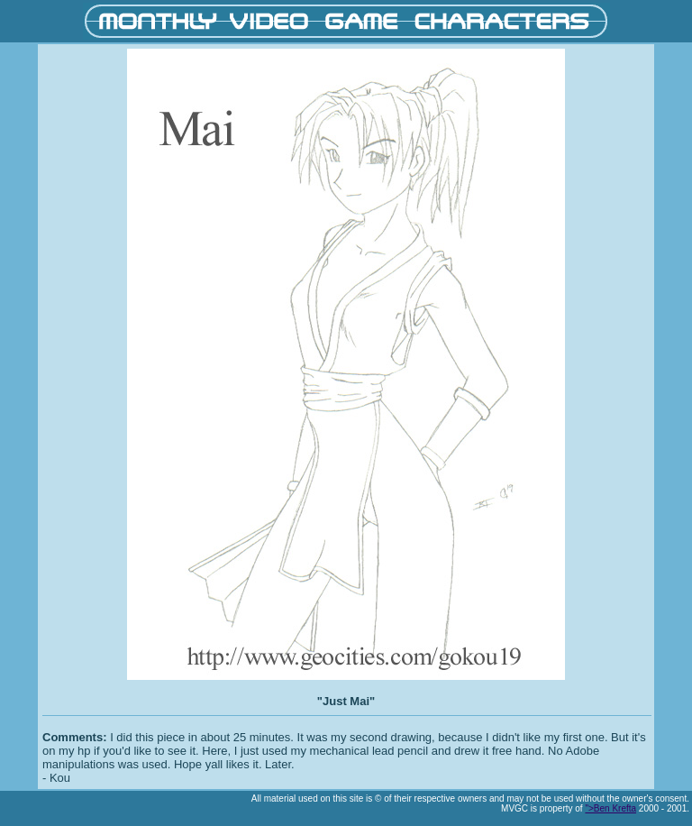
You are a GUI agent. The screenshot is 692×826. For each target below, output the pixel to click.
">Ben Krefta (610, 808)
